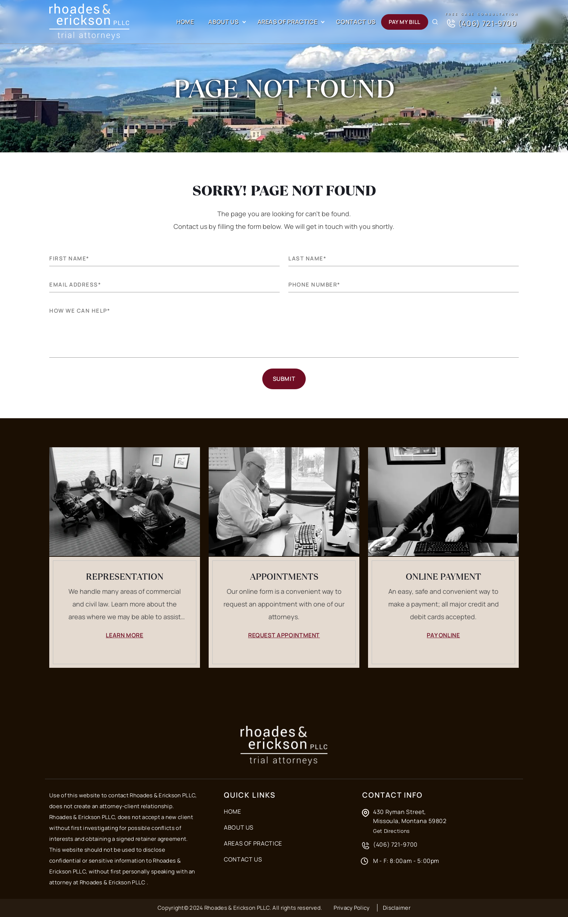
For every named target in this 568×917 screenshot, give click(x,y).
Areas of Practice (288, 22)
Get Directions (391, 830)
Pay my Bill (405, 22)
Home (185, 22)
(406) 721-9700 (481, 23)
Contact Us (355, 22)
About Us (223, 22)
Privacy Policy (351, 908)
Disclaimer (396, 908)
